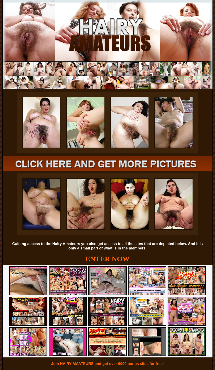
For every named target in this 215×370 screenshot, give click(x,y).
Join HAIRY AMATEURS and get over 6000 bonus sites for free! (107, 364)
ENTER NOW (107, 259)
